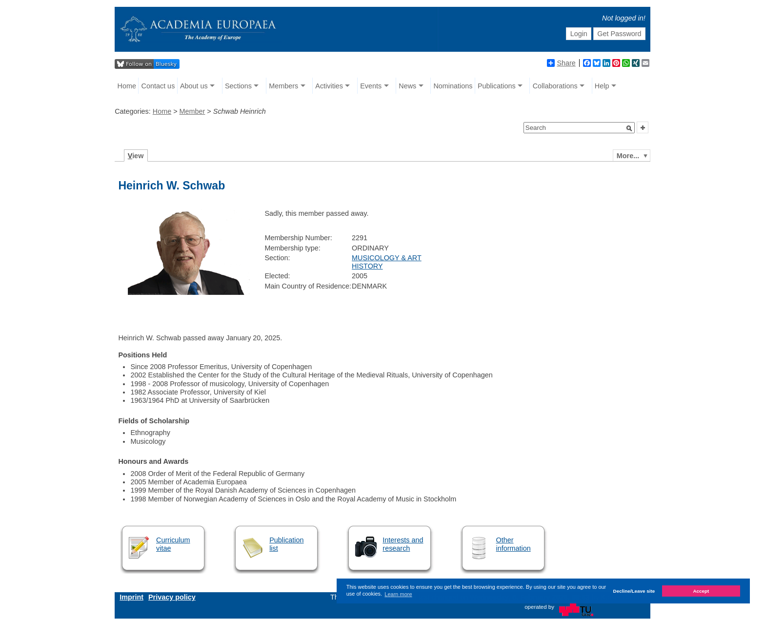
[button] (629, 128)
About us (194, 86)
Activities (329, 86)
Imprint (131, 597)
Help (602, 86)
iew (136, 156)
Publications (497, 86)
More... (628, 156)
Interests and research (402, 544)
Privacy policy (172, 597)
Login (578, 34)
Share (561, 63)
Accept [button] (701, 591)
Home (127, 86)
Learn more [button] (398, 594)
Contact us (158, 86)
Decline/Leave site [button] (634, 591)
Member (192, 111)
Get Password (619, 34)
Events (371, 86)
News (407, 86)
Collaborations (555, 86)
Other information (513, 544)
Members (283, 86)
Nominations (452, 86)
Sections (238, 86)
